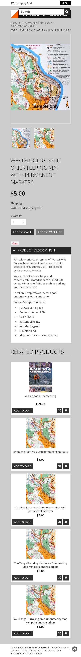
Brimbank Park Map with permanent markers (40, 451)
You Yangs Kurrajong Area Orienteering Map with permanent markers (40, 620)
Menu (65, 3)
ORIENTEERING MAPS (22, 26)
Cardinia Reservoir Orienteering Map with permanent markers (40, 509)
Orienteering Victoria (29, 270)
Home (14, 23)
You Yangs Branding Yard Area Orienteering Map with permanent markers (40, 565)
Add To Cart (22, 410)
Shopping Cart (23, 3)
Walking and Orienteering (40, 396)
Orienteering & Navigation (37, 23)
